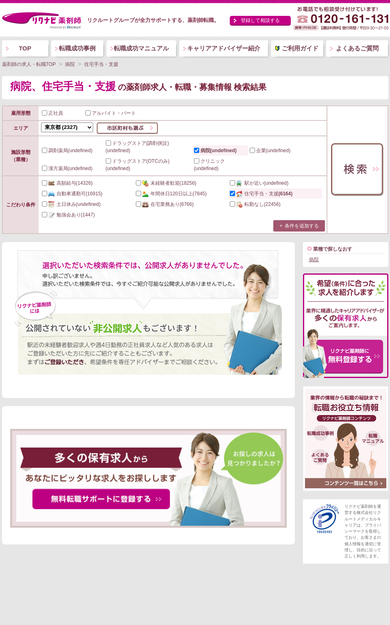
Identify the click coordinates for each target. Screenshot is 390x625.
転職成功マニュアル (141, 48)
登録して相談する (260, 20)
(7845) (171, 194)
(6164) (261, 194)
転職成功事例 (77, 48)
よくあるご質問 (357, 48)
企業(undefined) (270, 150)
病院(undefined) (215, 150)
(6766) (165, 204)
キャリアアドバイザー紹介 (223, 48)
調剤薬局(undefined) (67, 150)
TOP (25, 48)
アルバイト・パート (110, 113)
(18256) (166, 183)
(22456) (255, 204)
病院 (314, 259)
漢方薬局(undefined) (67, 168)
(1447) (68, 215)
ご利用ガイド (300, 48)
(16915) (72, 194)
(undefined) (259, 183)
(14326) (67, 183)
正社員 (52, 113)
